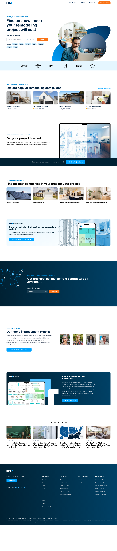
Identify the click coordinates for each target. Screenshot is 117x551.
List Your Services (47, 503)
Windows (28, 44)
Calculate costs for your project (21, 239)
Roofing (15, 44)
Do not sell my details (52, 518)
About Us (44, 479)
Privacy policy (32, 518)
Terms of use (41, 518)
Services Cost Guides (101, 485)
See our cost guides (70, 400)
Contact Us (92, 2)
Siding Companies (82, 482)
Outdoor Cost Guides (101, 482)
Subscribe (12, 480)
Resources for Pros (47, 506)
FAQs (43, 485)
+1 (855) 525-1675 (64, 485)
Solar (34, 44)
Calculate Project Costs (75, 162)
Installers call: (63, 482)
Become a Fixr (104, 2)
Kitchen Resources (100, 491)
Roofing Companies (83, 479)
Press (43, 482)
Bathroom (41, 44)
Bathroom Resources (101, 494)
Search (42, 39)
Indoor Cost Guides (100, 479)
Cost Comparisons (100, 488)
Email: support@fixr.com (66, 494)
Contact (62, 479)
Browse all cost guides (103, 88)
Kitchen (9, 47)
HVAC (15, 47)
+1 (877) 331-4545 (65, 491)
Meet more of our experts (19, 350)
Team (43, 488)
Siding (21, 44)
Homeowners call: (64, 488)
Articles (83, 2)
